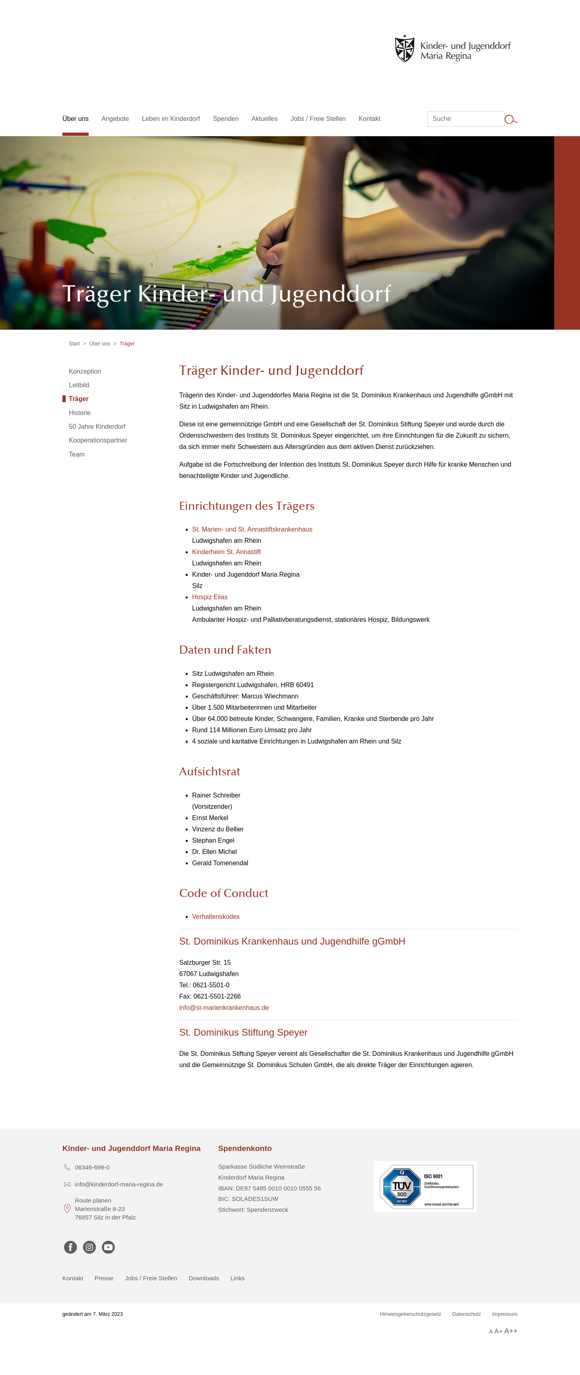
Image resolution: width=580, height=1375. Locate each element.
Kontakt (72, 1278)
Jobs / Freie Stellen (151, 1278)
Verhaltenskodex (216, 916)
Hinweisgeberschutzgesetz (410, 1314)
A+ (499, 1331)
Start (74, 344)
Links (237, 1278)
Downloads (204, 1278)
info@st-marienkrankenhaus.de (224, 1007)
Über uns (99, 344)
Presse (104, 1278)
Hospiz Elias (210, 597)
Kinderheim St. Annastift (226, 551)
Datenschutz (466, 1314)
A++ (511, 1331)
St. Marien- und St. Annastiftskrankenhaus (252, 529)
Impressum (505, 1314)
